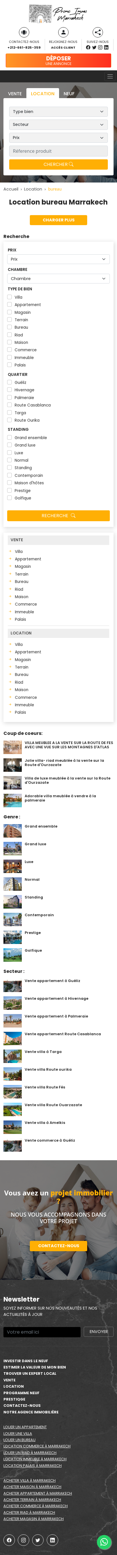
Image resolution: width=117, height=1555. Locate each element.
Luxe (19, 453)
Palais (20, 365)
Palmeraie (24, 397)
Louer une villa (17, 1433)
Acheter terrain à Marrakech (32, 1499)
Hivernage (24, 390)
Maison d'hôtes (29, 483)
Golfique (23, 498)
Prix (12, 250)
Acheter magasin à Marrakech (33, 1518)
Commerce (26, 350)
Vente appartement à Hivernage (56, 998)
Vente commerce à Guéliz (50, 1140)
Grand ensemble (31, 438)
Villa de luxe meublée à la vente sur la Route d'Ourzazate (67, 780)
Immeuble (24, 357)
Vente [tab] (15, 93)
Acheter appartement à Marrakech (37, 1493)
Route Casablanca (33, 405)
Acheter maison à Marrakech (32, 1486)
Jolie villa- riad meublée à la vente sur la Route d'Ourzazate (64, 762)
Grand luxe (25, 445)
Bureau (21, 327)
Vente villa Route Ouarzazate (53, 1104)
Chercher (58, 164)
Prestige (23, 490)
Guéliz (20, 382)
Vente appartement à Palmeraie (56, 1016)
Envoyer (99, 1331)
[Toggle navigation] (110, 76)
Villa (18, 297)
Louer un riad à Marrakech (29, 1452)
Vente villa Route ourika (48, 1069)
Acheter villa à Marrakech (29, 1480)
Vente (9, 1380)
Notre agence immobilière (30, 1412)
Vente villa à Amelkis (45, 1122)
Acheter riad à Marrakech (29, 1512)
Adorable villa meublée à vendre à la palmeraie (60, 798)
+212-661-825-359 (23, 47)
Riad (19, 335)
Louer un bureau (19, 1439)
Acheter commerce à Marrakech (35, 1506)
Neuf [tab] (69, 93)
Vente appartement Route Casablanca (63, 1034)
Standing (18, 429)
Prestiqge (14, 1399)
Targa (20, 413)
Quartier (18, 374)
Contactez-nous (58, 1246)
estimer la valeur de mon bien (34, 1367)
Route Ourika (27, 420)
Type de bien (20, 289)
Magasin (23, 312)
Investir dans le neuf (25, 1360)
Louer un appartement (25, 1427)
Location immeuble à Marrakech (35, 1459)
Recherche (58, 515)
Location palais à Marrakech (32, 1465)
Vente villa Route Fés (45, 1087)
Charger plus (59, 220)
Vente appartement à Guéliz (52, 980)
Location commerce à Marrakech (37, 1446)
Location (13, 1386)
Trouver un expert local (29, 1373)
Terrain (21, 320)
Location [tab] (42, 93)
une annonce (58, 60)
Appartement (28, 305)
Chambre (17, 269)
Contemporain (29, 475)
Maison (21, 342)
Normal (21, 460)
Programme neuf (21, 1393)
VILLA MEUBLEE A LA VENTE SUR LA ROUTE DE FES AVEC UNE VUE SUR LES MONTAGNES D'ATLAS (69, 744)
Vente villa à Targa (43, 1051)
